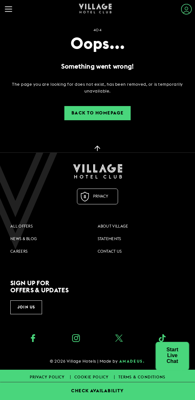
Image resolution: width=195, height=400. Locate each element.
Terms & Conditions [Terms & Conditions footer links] (142, 377)
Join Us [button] (26, 307)
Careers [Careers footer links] (18, 251)
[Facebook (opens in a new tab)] (33, 339)
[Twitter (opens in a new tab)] (119, 339)
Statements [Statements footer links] (109, 239)
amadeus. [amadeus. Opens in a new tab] (132, 361)
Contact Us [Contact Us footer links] (110, 251)
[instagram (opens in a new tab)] (76, 339)
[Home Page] (95, 9)
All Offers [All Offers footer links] (21, 226)
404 (97, 30)
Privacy (100, 196)
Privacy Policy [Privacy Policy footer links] (48, 377)
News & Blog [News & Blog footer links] (23, 239)
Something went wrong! (97, 66)
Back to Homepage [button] (97, 113)
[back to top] (97, 148)
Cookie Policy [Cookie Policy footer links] (92, 377)
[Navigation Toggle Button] (10, 9)
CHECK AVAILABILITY (97, 391)
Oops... (97, 44)
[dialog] (97, 88)
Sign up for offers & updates (39, 287)
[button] (172, 355)
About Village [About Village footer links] (113, 226)
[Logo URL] (97, 171)
